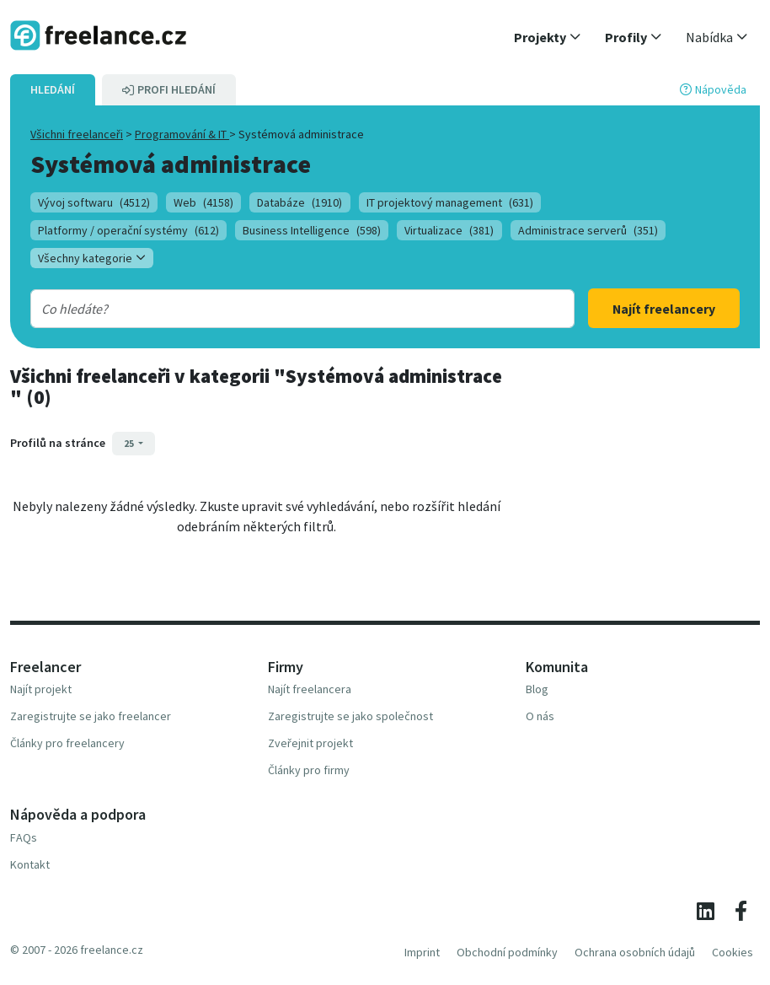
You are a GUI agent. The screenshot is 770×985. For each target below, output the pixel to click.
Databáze (299, 202)
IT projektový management (449, 202)
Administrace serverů (588, 230)
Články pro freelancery (67, 743)
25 (130, 443)
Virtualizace (449, 230)
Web (203, 202)
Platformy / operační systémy (128, 230)
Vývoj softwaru (94, 202)
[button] (547, 37)
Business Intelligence (312, 230)
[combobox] (279, 308)
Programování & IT (182, 134)
